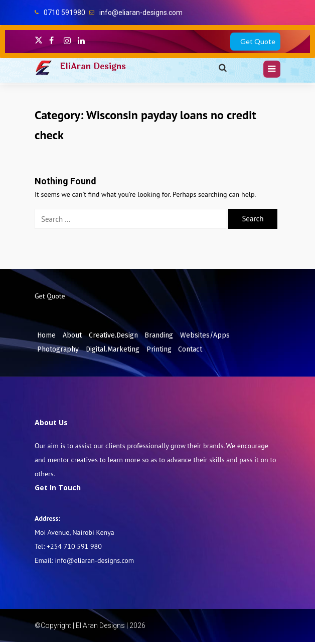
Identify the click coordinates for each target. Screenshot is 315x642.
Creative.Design (113, 335)
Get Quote (257, 41)
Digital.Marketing (112, 349)
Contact (190, 349)
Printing (159, 349)
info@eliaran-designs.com (141, 13)
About (72, 335)
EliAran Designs (93, 66)
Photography (58, 349)
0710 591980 (64, 13)
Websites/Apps (205, 335)
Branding (158, 335)
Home (46, 335)
